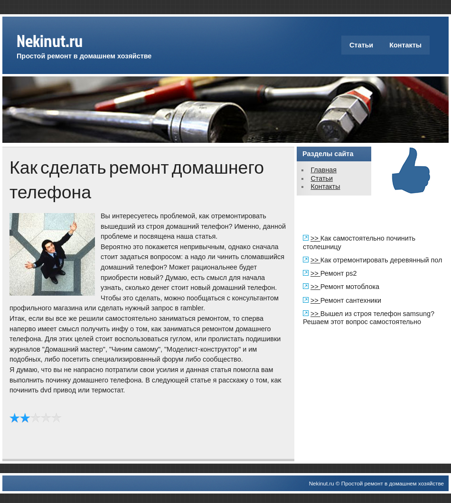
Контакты (405, 45)
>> (315, 238)
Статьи (361, 45)
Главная (323, 170)
